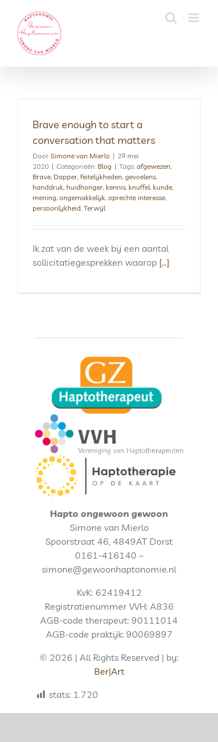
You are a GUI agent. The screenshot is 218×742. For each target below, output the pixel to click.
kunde (162, 187)
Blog (105, 166)
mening (44, 197)
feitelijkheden (101, 176)
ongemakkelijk (82, 197)
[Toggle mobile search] (171, 18)
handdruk (48, 187)
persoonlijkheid (57, 208)
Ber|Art (109, 671)
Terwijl (94, 208)
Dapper (65, 176)
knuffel (139, 187)
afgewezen (153, 166)
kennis (116, 187)
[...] (164, 262)
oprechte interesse (136, 197)
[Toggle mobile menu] (194, 18)
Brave (42, 176)
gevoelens (140, 176)
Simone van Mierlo (80, 155)
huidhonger (84, 187)
